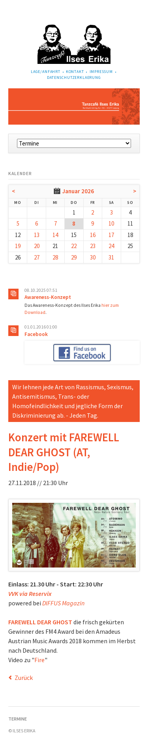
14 (55, 235)
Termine (17, 719)
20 (36, 246)
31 (111, 257)
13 (36, 235)
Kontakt (75, 71)
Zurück (24, 677)
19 (18, 246)
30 (93, 257)
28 (55, 257)
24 (111, 246)
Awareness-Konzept (47, 297)
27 (36, 257)
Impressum (101, 71)
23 (93, 246)
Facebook (36, 334)
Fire (39, 660)
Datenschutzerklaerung (74, 77)
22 (74, 246)
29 (74, 257)
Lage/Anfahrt (45, 71)
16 (93, 235)
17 (111, 235)
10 (111, 223)
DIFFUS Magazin (63, 603)
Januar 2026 (78, 191)
